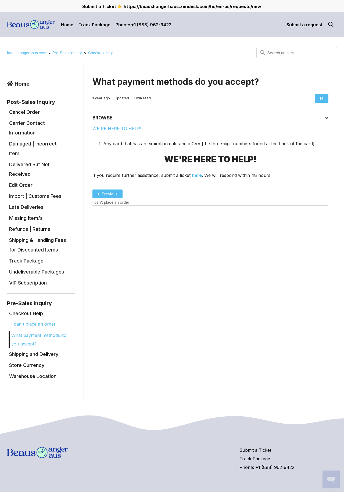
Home (67, 24)
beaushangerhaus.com (26, 53)
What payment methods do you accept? (38, 340)
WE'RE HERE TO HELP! (116, 128)
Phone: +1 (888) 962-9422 (143, 24)
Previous (107, 194)
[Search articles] (297, 52)
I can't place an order (33, 324)
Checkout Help (100, 53)
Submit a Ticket (255, 450)
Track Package (94, 24)
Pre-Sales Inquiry (67, 53)
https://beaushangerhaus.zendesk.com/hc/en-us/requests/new (192, 6)
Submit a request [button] (304, 24)
